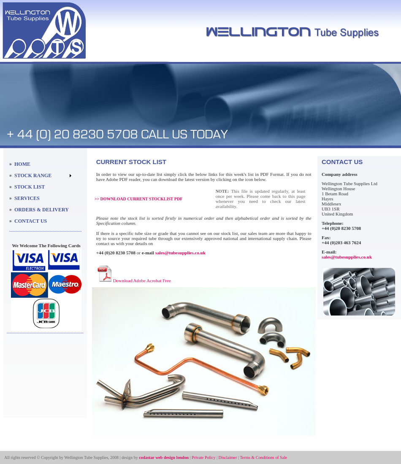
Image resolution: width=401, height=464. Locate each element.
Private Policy (203, 457)
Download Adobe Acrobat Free (142, 280)
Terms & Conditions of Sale (263, 457)
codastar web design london (164, 457)
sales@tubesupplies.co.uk (180, 252)
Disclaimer (228, 457)
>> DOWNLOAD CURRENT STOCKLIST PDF (139, 199)
